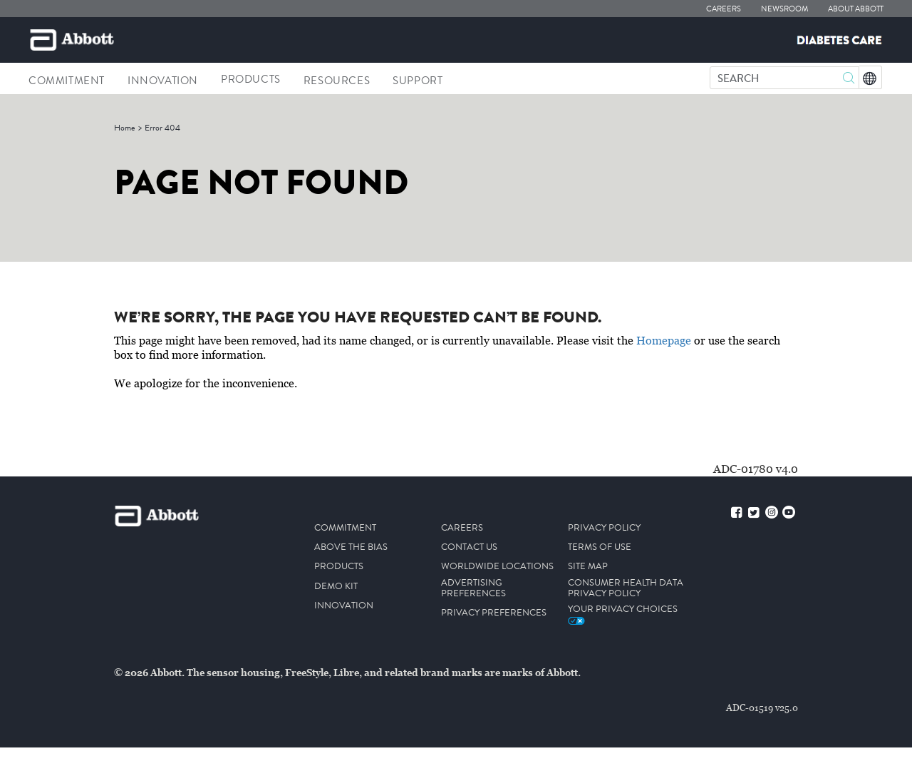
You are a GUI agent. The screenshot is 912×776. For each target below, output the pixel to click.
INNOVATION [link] (163, 80)
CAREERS (723, 9)
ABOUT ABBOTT (856, 9)
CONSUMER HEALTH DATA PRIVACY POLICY (625, 588)
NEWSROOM (784, 9)
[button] (848, 79)
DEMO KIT (336, 586)
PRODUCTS (338, 566)
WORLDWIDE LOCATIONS (497, 566)
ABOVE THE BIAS (351, 547)
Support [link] (417, 80)
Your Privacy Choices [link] (623, 614)
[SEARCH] (784, 78)
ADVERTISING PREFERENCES (473, 588)
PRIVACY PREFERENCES (493, 613)
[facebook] (736, 514)
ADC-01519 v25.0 (762, 707)
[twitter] (753, 514)
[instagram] (771, 514)
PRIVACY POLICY (604, 528)
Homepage (663, 341)
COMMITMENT (345, 528)
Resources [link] (337, 80)
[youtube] (789, 514)
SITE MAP (588, 566)
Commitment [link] (66, 80)
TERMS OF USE (599, 547)
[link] (124, 127)
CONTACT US (469, 547)
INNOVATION (343, 606)
